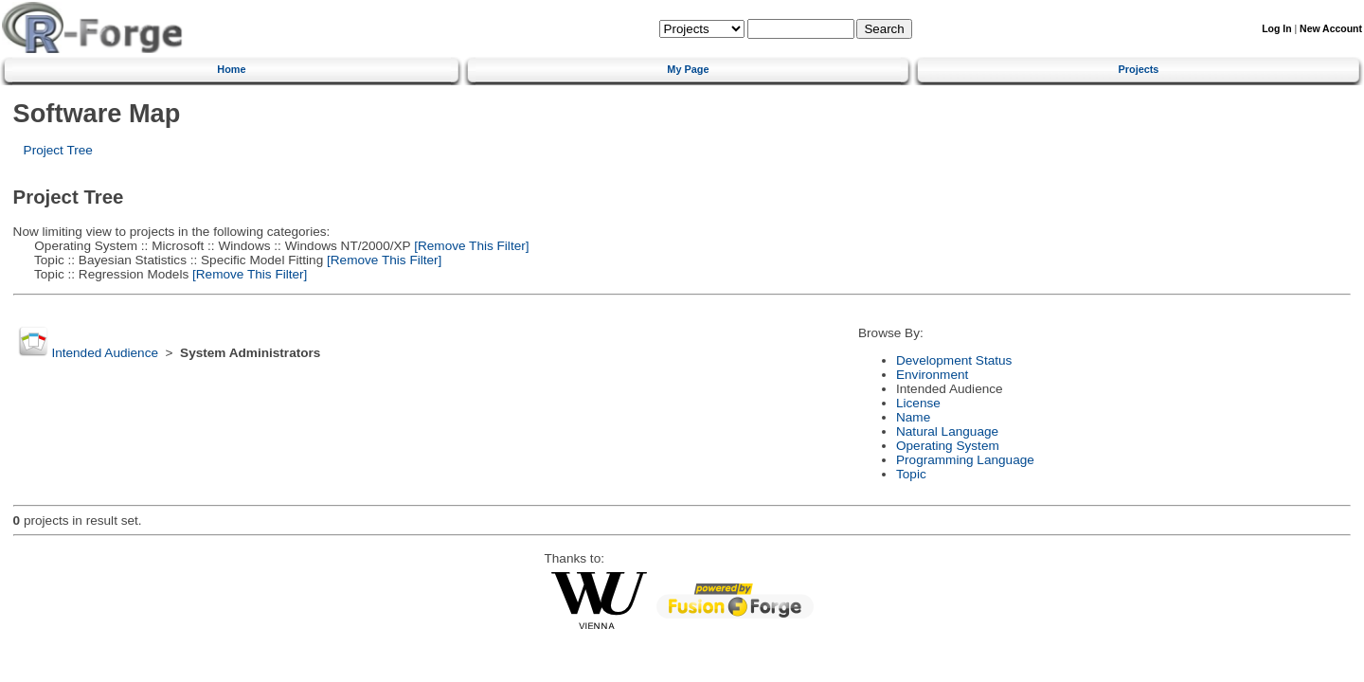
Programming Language (965, 460)
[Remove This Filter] (469, 246)
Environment (932, 375)
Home (231, 69)
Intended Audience (104, 353)
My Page (688, 69)
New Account (1331, 29)
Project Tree (58, 150)
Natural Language (947, 431)
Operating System (947, 446)
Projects (1139, 69)
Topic (911, 474)
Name (913, 417)
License (918, 403)
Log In (1276, 29)
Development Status (954, 360)
